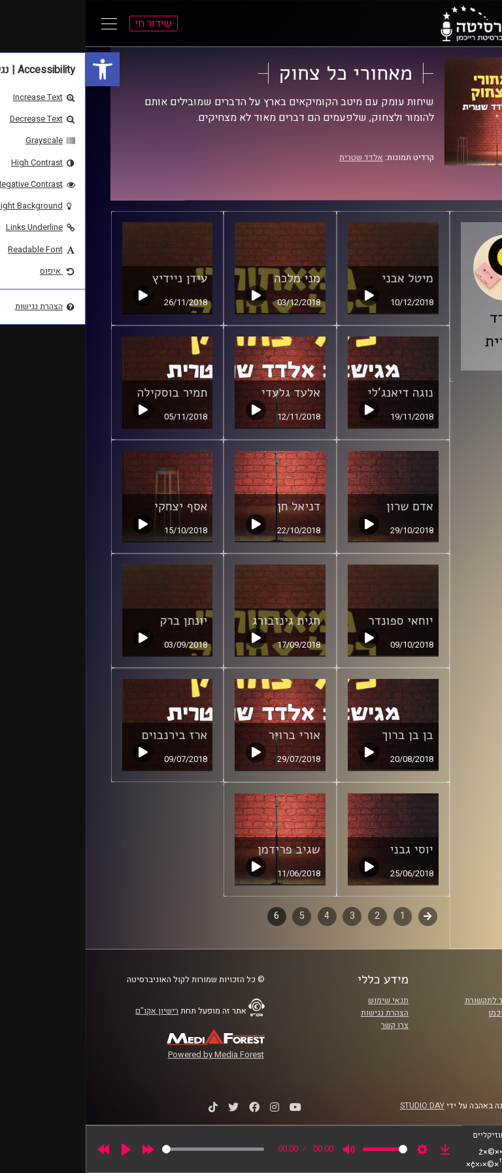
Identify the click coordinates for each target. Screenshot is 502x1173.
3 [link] (266, 916)
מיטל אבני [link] (322, 278)
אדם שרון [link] (324, 506)
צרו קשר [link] (309, 1025)
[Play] (40, 1149)
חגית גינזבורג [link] (201, 620)
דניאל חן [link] (213, 506)
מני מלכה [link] (211, 278)
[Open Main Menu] (23, 23)
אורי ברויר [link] (208, 735)
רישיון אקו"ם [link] (71, 1011)
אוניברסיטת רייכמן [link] (435, 1013)
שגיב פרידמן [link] (203, 849)
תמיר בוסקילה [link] (87, 392)
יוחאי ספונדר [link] (315, 620)
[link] (17, 69)
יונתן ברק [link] (98, 620)
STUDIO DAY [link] (336, 1106)
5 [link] (216, 916)
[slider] (127, 1149)
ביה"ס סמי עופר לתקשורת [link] (423, 1000)
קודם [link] (342, 916)
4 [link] (241, 916)
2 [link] (291, 916)
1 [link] (317, 916)
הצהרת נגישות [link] (299, 1013)
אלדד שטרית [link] (275, 157)
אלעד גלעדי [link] (205, 392)
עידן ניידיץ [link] (94, 278)
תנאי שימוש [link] (302, 1000)
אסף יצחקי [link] (95, 506)
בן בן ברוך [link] (322, 735)
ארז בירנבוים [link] (89, 735)
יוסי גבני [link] (326, 849)
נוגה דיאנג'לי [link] (315, 392)
